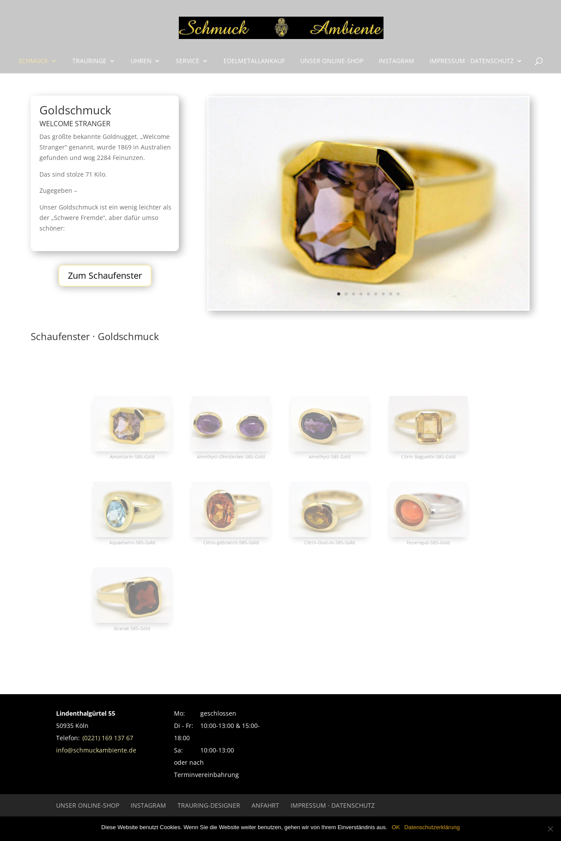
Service (187, 61)
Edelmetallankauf (254, 61)
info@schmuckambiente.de (96, 750)
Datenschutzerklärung (431, 827)
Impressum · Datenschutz (472, 61)
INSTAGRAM (396, 61)
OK (396, 827)
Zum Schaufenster (105, 275)
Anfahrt (265, 805)
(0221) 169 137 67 (107, 738)
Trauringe (89, 61)
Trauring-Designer (209, 805)
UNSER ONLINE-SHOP (331, 61)
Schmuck (33, 61)
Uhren (141, 61)
